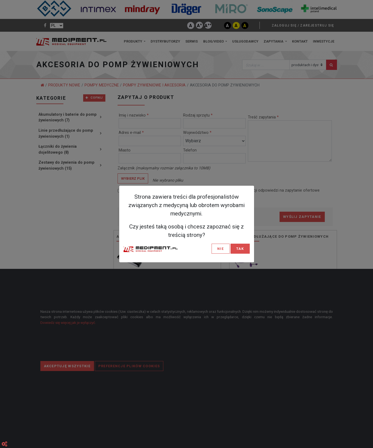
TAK (240, 249)
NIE (220, 249)
